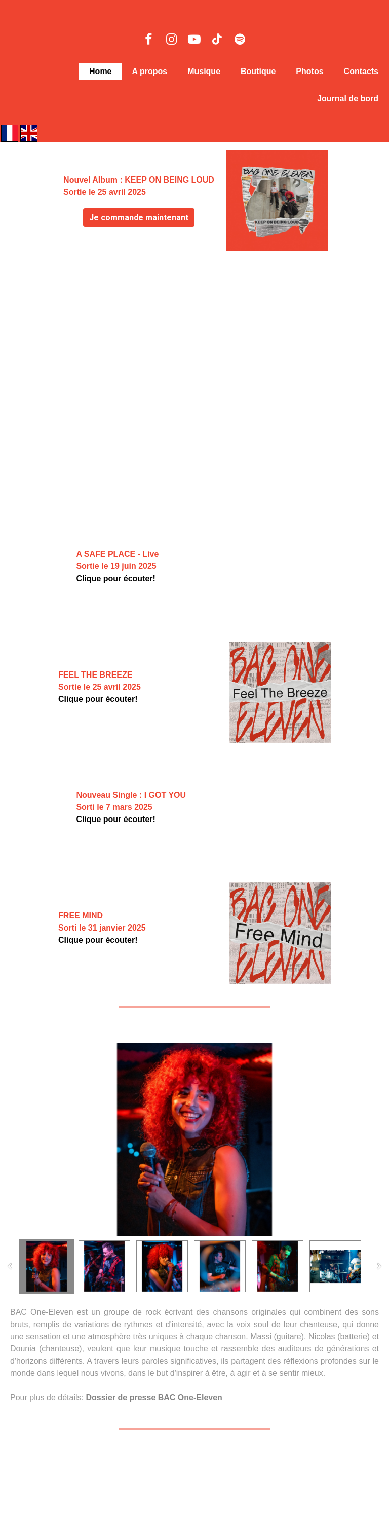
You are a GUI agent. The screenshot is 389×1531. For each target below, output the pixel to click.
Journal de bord (347, 98)
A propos (150, 71)
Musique (203, 71)
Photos (309, 71)
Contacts (361, 71)
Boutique (258, 71)
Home (100, 71)
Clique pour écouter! (115, 578)
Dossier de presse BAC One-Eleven (154, 1397)
